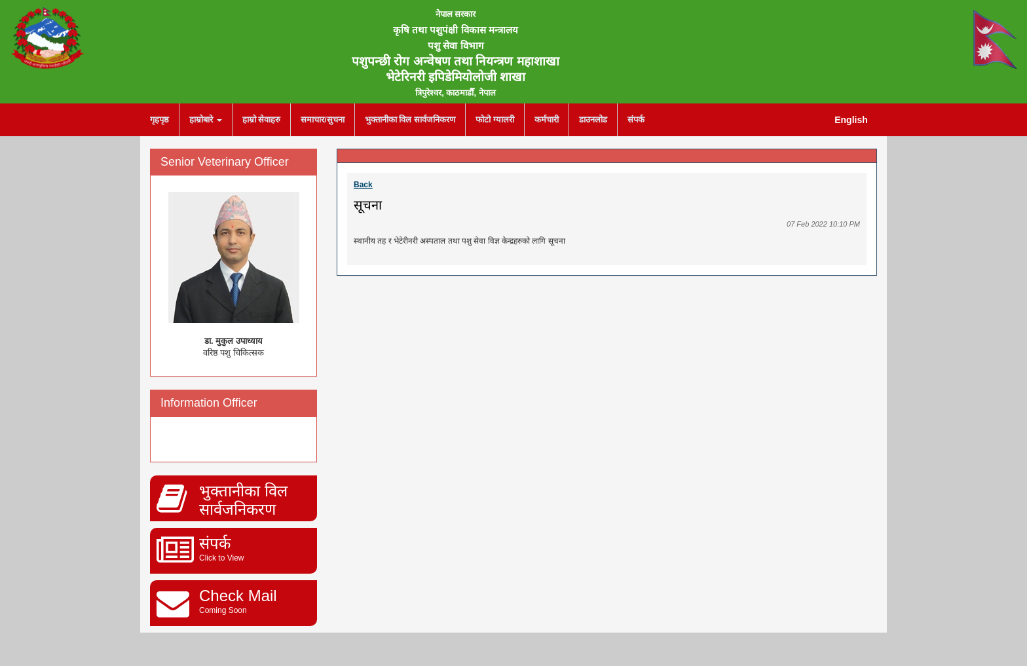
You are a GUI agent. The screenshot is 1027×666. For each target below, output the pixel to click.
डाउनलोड (593, 119)
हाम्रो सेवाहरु (261, 119)
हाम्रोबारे (205, 119)
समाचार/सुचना (323, 119)
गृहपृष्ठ (159, 119)
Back (363, 184)
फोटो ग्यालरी (495, 119)
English (851, 120)
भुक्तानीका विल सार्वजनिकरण (410, 119)
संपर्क (635, 119)
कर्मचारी (546, 119)
